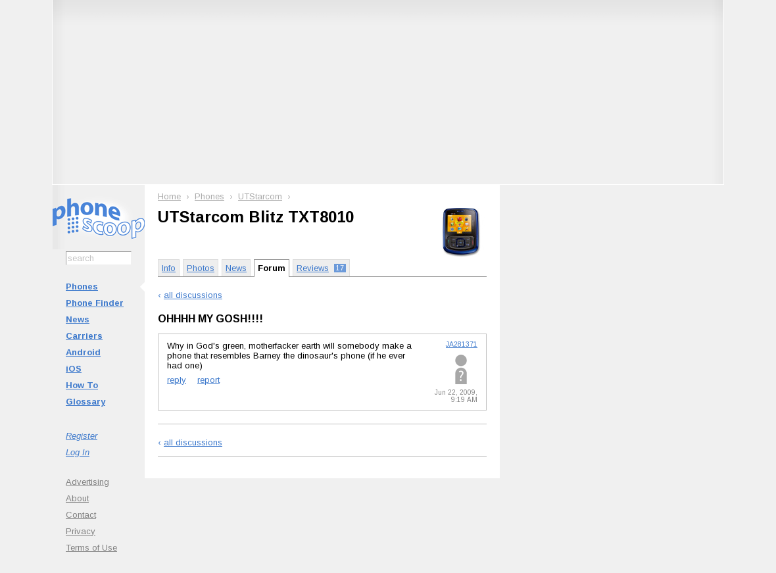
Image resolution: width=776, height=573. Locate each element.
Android (83, 352)
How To (82, 385)
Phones (82, 286)
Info (169, 268)
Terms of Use (91, 548)
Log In (77, 452)
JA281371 (461, 344)
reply (176, 379)
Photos (200, 268)
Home (169, 196)
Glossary (85, 402)
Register (81, 436)
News (77, 319)
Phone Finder (95, 303)
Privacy (80, 531)
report (208, 379)
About (77, 498)
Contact (81, 515)
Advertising (87, 482)
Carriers (84, 336)
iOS (74, 369)
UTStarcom (260, 196)
